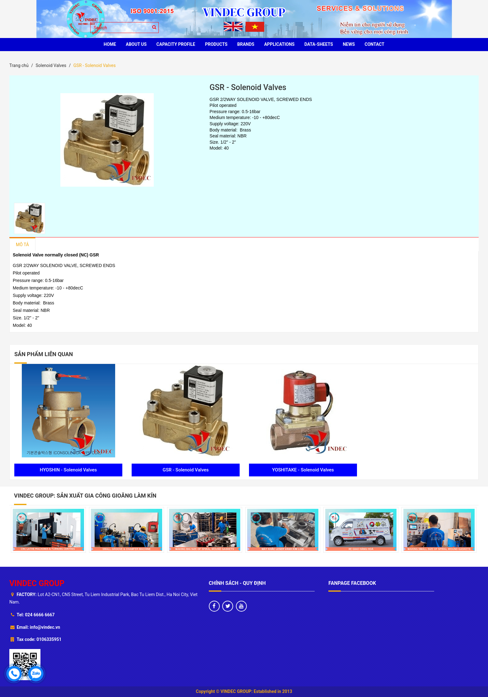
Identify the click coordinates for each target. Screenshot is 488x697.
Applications (279, 44)
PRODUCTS (216, 44)
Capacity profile (176, 44)
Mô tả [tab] (22, 244)
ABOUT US (136, 44)
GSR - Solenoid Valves (186, 470)
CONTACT (374, 44)
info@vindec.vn (45, 627)
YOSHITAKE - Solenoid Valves (303, 470)
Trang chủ (19, 65)
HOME (110, 44)
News (349, 44)
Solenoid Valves (50, 65)
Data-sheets (318, 44)
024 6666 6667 (39, 614)
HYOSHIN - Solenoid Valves (68, 470)
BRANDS (245, 44)
